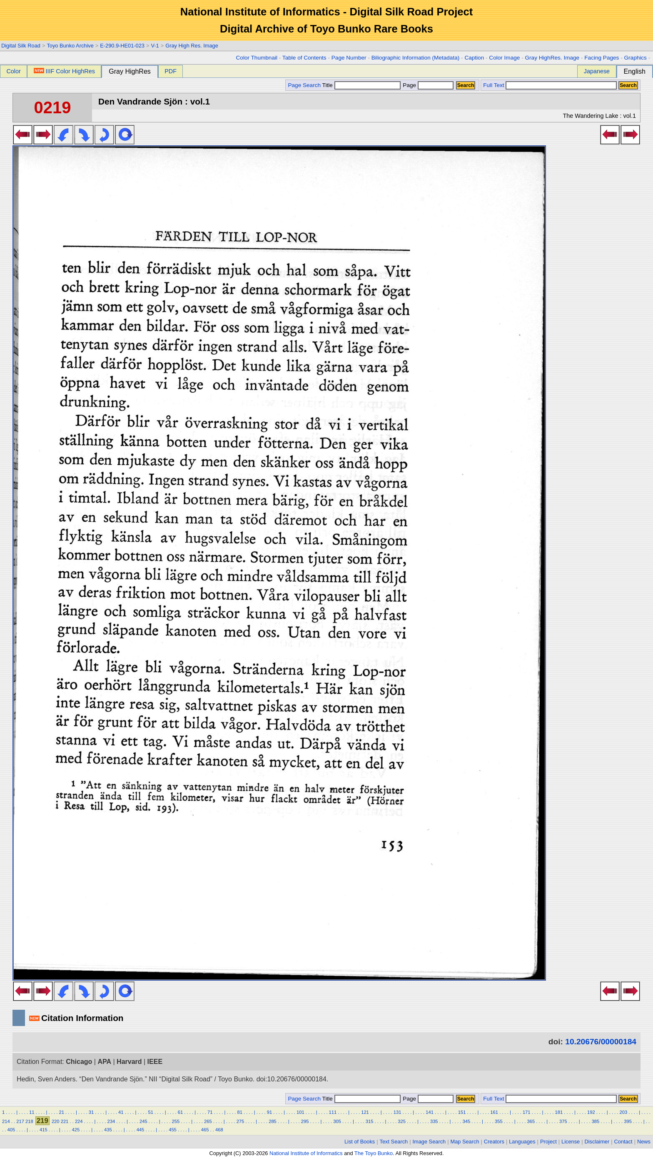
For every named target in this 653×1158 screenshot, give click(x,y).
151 (462, 1112)
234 (111, 1121)
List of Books (359, 1141)
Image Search (429, 1141)
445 (141, 1129)
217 (20, 1121)
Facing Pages (601, 58)
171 (527, 1112)
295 (305, 1121)
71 (209, 1112)
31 (91, 1112)
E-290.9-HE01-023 (122, 45)
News (644, 1141)
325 (402, 1121)
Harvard (129, 1061)
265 (208, 1121)
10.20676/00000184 (600, 1041)
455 (173, 1129)
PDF (170, 71)
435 (108, 1129)
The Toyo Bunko (373, 1153)
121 (365, 1112)
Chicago (79, 1061)
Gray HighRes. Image (552, 58)
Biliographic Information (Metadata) (415, 58)
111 (333, 1112)
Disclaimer (597, 1141)
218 (29, 1121)
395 (628, 1121)
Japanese (597, 71)
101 (300, 1112)
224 (79, 1121)
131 (397, 1112)
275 (240, 1121)
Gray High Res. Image (191, 45)
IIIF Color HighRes (64, 71)
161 (494, 1112)
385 (596, 1121)
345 (466, 1121)
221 (65, 1121)
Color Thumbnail (256, 58)
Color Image (504, 58)
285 (273, 1121)
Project (548, 1141)
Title (361, 85)
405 (11, 1129)
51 (150, 1112)
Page (427, 85)
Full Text (493, 85)
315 (370, 1121)
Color (13, 71)
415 (43, 1129)
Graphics (635, 58)
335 (434, 1121)
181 (559, 1112)
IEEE (154, 1061)
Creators (494, 1141)
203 (624, 1112)
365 (531, 1121)
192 (591, 1112)
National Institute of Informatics (306, 1153)
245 (143, 1121)
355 (499, 1121)
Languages (522, 1141)
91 (269, 1112)
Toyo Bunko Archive (70, 45)
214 (6, 1121)
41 (120, 1112)
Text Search (394, 1141)
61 (180, 1112)
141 (430, 1112)
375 (563, 1121)
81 (239, 1112)
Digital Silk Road (20, 45)
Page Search (304, 85)
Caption (474, 58)
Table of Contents (304, 58)
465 (205, 1129)
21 (61, 1112)
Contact (623, 1141)
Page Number (348, 58)
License (570, 1141)
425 (76, 1129)
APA (104, 1061)
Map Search (465, 1141)
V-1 (155, 45)
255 (176, 1121)
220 (56, 1121)
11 (31, 1112)
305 (337, 1121)
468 (219, 1129)
